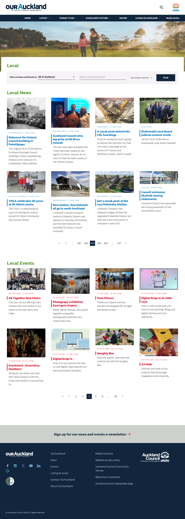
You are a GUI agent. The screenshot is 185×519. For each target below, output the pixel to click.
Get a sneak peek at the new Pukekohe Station (112, 202)
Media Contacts (104, 453)
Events (54, 466)
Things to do (68, 18)
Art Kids (146, 364)
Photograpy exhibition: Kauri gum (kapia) (68, 303)
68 (115, 396)
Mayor (123, 18)
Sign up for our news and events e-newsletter (92, 435)
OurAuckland (58, 453)
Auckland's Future (98, 18)
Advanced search (142, 78)
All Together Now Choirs (25, 298)
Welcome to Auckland (107, 477)
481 (79, 243)
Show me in (23, 77)
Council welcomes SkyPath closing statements (153, 195)
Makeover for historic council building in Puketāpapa (23, 141)
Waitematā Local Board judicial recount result (156, 133)
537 (119, 243)
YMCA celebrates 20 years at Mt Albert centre (26, 202)
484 (99, 243)
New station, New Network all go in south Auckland (70, 206)
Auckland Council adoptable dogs (114, 483)
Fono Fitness (105, 298)
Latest (44, 18)
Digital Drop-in (62, 359)
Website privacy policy (107, 460)
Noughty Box (105, 353)
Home (28, 18)
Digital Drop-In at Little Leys (156, 299)
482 (86, 243)
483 (92, 243)
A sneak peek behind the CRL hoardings (113, 133)
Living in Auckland (148, 18)
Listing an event (59, 473)
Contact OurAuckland (63, 479)
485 (106, 243)
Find (165, 77)
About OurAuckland (62, 486)
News (54, 460)
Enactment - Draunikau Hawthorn (24, 367)
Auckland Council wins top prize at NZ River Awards (68, 139)
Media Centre (172, 18)
